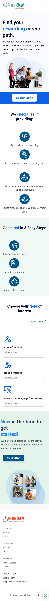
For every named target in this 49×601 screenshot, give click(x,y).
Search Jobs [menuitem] (8, 543)
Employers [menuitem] (7, 558)
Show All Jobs (38, 321)
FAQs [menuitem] (5, 551)
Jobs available (10, 377)
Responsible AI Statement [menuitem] (15, 581)
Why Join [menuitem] (7, 547)
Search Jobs (24, 97)
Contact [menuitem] (6, 566)
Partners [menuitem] (6, 532)
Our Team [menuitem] (7, 528)
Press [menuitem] (5, 536)
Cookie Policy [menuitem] (9, 578)
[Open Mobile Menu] (44, 5)
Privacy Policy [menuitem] (9, 574)
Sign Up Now (13, 458)
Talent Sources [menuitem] (9, 563)
